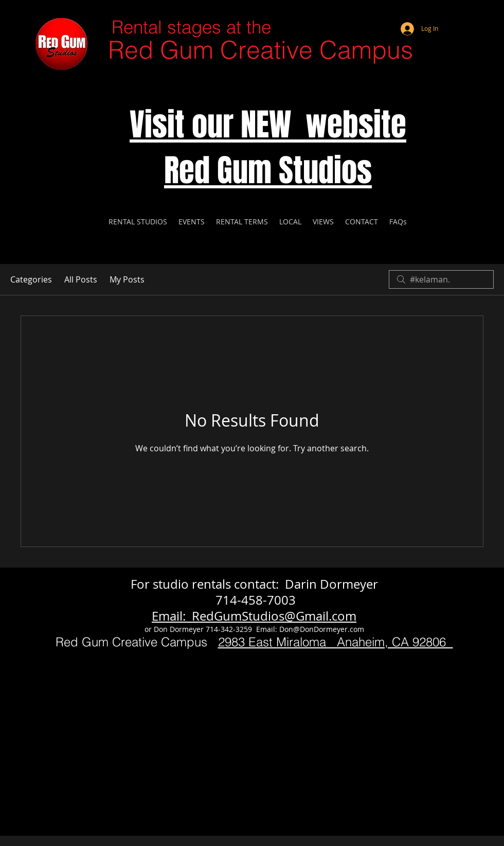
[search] (441, 279)
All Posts (80, 279)
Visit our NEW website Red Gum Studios (268, 147)
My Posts (127, 279)
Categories (31, 279)
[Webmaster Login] (455, 15)
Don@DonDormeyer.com (321, 629)
